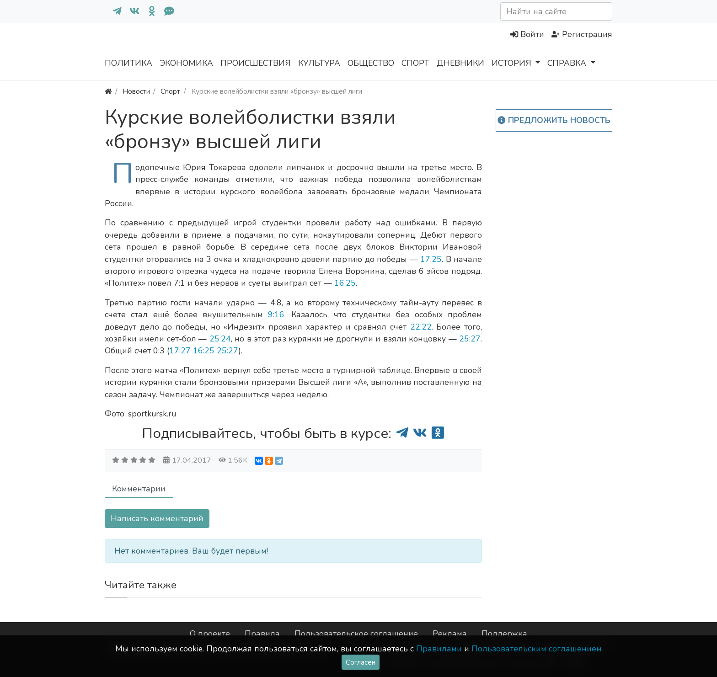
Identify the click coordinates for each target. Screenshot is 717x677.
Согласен (360, 662)
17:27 (180, 350)
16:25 (345, 282)
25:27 (470, 338)
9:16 (276, 314)
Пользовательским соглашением (536, 648)
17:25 (431, 259)
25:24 (220, 338)
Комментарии (139, 488)
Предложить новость (554, 120)
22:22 (421, 326)
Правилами (439, 648)
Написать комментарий (157, 518)
